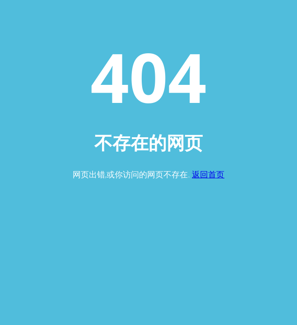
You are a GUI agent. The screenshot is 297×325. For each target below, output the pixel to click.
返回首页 (208, 174)
